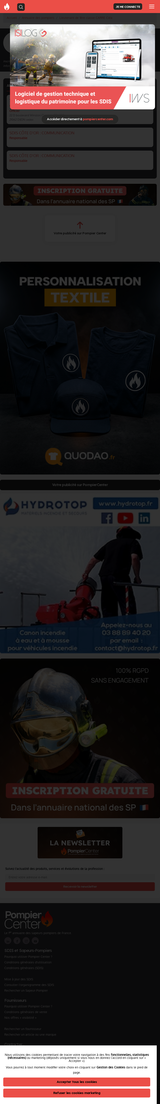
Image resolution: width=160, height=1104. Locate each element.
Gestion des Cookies (111, 1067)
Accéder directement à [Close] (80, 119)
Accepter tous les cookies (77, 1082)
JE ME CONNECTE (128, 6)
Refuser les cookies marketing (76, 1093)
